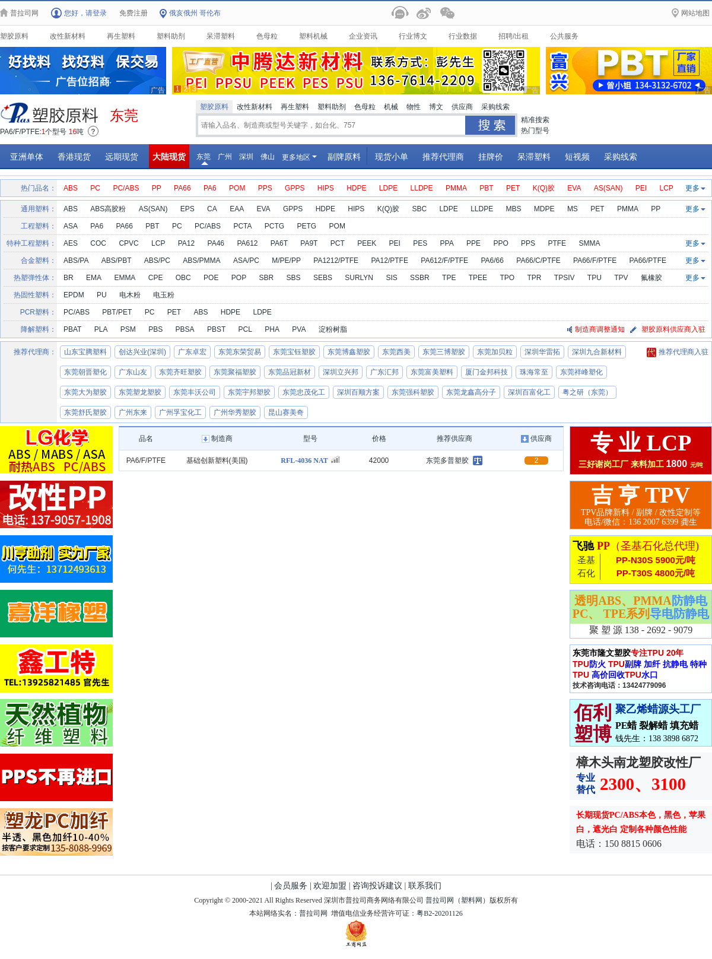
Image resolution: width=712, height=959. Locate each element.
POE (211, 278)
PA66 (182, 188)
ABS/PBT (116, 260)
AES (70, 243)
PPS (265, 188)
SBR (266, 278)
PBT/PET (117, 312)
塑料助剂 (171, 36)
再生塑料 (121, 36)
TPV (621, 278)
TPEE (478, 278)
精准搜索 (535, 120)
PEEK (366, 243)
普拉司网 (439, 900)
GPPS (294, 188)
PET (513, 188)
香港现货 (74, 156)
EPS (187, 209)
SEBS (322, 278)
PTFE (557, 243)
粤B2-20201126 (440, 913)
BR (68, 278)
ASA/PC (246, 260)
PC (95, 188)
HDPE (356, 188)
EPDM (73, 295)
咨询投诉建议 (377, 885)
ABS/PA (75, 260)
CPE (155, 278)
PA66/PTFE (648, 260)
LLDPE (422, 188)
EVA (574, 188)
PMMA (456, 188)
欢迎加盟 (330, 885)
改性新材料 (67, 36)
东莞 (203, 159)
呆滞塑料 (220, 36)
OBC (183, 278)
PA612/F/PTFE (444, 260)
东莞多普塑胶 (447, 460)
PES (420, 243)
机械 (391, 107)
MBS (514, 209)
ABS (70, 188)
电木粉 (130, 295)
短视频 (577, 156)
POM (237, 188)
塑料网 (471, 900)
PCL (245, 329)
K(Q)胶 (544, 188)
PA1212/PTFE (335, 260)
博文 (436, 107)
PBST (216, 329)
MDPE (544, 209)
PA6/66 (492, 260)
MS (572, 209)
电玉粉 (163, 295)
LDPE (388, 188)
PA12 (186, 243)
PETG (307, 226)
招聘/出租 (513, 36)
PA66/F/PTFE (594, 260)
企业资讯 (363, 36)
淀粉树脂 (333, 329)
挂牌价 (490, 156)
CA (212, 209)
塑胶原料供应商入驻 (673, 329)
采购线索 (495, 107)
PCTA (242, 226)
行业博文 (413, 36)
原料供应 (50, 112)
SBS (294, 278)
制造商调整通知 (600, 329)
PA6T (279, 243)
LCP (666, 188)
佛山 (267, 157)
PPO (500, 243)
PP (156, 188)
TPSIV (564, 278)
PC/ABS (126, 188)
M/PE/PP (286, 260)
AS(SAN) (608, 188)
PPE (473, 243)
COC (98, 243)
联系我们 (424, 885)
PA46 (216, 243)
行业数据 (463, 36)
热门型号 (535, 130)
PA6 (210, 188)
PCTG (274, 226)
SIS (391, 278)
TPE (449, 278)
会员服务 (290, 885)
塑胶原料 (14, 36)
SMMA (589, 243)
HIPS (325, 188)
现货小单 (391, 156)
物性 (413, 107)
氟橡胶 (651, 278)
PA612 (247, 243)
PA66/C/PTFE (538, 260)
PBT (486, 188)
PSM (128, 329)
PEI (641, 188)
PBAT (72, 329)
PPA (447, 243)
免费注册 (133, 13)
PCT (337, 243)
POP (238, 278)
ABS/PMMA (201, 260)
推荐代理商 (443, 156)
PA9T (308, 243)
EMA (93, 278)
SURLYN (359, 278)
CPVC (128, 243)
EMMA (124, 278)
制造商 (217, 438)
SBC (419, 209)
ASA (70, 226)
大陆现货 (169, 156)
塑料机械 (313, 36)
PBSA (185, 329)
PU (102, 295)
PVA (299, 329)
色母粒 (267, 36)
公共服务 (564, 36)
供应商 (462, 107)
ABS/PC (157, 260)
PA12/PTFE (389, 260)
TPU (594, 278)
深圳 (246, 157)
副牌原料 (344, 156)
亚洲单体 (26, 156)
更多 (695, 188)
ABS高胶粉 (108, 209)
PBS (155, 329)
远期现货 (121, 156)
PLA (101, 329)
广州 (225, 157)
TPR (534, 278)
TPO (507, 278)
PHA (272, 329)
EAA (237, 209)
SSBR (420, 278)
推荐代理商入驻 (677, 352)
